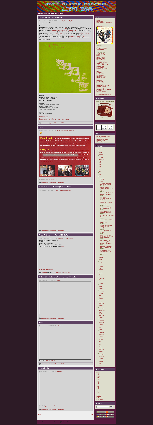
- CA (98, 376)
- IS (98, 382)
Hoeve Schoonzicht (101, 138)
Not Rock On (100, 75)
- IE (98, 381)
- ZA (98, 391)
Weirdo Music (100, 53)
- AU (98, 373)
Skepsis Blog (100, 141)
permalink (53, 123)
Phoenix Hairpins (101, 59)
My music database (101, 47)
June (100, 164)
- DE (98, 377)
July (100, 162)
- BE (98, 374)
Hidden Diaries (100, 77)
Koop (97, 71)
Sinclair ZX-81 (72, 30)
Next (91, 414)
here (62, 246)
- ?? (98, 392)
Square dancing (100, 63)
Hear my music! (100, 26)
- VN (98, 390)
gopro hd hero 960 (50, 360)
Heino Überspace (101, 88)
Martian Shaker (100, 61)
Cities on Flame (100, 70)
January (101, 269)
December (101, 178)
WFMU (98, 56)
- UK (62, 21)
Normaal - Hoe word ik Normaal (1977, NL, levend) (106, 226)
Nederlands (71, 130)
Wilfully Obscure (101, 86)
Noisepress (99, 84)
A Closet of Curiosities (102, 65)
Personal (66, 21)
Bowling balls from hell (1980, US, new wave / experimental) (106, 221)
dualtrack (99, 90)
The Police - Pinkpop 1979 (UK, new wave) (105, 207)
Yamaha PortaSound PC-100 (59, 30)
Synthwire (99, 80)
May (100, 166)
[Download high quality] (46, 118)
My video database (101, 48)
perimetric (99, 72)
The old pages (100, 49)
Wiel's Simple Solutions (103, 136)
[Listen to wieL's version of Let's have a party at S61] (54, 119)
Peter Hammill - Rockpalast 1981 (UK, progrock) (106, 198)
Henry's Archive (100, 66)
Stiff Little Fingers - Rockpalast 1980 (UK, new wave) (106, 252)
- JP (98, 385)
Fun (97, 394)
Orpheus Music (100, 58)
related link (61, 123)
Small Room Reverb (102, 68)
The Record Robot (101, 62)
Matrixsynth (99, 81)
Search (99, 403)
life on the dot (100, 67)
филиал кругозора (101, 79)
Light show (99, 399)
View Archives (100, 149)
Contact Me (99, 21)
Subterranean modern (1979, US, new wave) (106, 203)
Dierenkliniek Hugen (102, 139)
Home (98, 20)
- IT (98, 383)
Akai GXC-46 (59, 33)
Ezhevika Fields (100, 82)
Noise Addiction (100, 93)
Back (39, 414)
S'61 (66, 29)
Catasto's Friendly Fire (102, 85)
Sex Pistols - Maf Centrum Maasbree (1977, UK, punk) (107, 189)
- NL (62, 130)
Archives (99, 146)
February (101, 154)
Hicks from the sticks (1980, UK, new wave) (105, 212)
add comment (44, 123)
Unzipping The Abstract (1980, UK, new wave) (106, 193)
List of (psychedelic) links (103, 94)
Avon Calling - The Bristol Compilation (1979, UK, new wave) (105, 242)
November (101, 179)
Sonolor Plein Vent (84, 33)
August (101, 161)
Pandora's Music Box (102, 91)
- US (98, 389)
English (71, 21)
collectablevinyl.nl (52, 179)
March (100, 152)
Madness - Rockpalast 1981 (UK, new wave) (106, 247)
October (101, 157)
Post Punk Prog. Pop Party (103, 89)
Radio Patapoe (100, 140)
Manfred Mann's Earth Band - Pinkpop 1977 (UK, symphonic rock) (107, 236)
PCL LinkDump (100, 57)
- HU (98, 380)
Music (59, 21)
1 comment (43, 272)
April (100, 167)
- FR (98, 378)
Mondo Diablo (100, 73)
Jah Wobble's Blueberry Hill (76, 36)
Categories (100, 369)
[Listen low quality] (44, 116)
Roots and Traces (101, 76)
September (102, 159)
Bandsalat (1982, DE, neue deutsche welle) (105, 183)
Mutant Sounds (100, 54)
